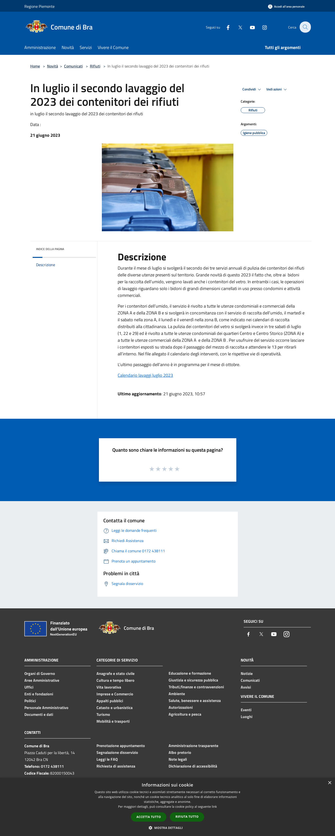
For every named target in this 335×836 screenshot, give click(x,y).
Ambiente (177, 694)
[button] (167, 827)
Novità (52, 66)
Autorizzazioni (181, 707)
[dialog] (167, 807)
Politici (30, 701)
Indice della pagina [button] (50, 249)
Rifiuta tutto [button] (187, 817)
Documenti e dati (38, 714)
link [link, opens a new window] (214, 807)
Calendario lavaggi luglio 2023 (145, 375)
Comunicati (73, 66)
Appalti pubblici (109, 701)
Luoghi (246, 716)
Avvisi (246, 687)
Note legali (178, 759)
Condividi (252, 89)
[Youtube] (249, 27)
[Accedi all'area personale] (286, 6)
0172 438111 (52, 766)
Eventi (246, 710)
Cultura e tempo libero (115, 680)
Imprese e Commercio (114, 694)
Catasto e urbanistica (114, 707)
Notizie (247, 673)
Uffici (28, 687)
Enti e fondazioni (38, 694)
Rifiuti (95, 66)
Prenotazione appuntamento (120, 746)
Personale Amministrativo (46, 707)
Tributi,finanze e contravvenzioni (196, 687)
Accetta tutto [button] (148, 817)
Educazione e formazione (190, 673)
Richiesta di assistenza (115, 766)
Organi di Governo (39, 673)
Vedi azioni (277, 89)
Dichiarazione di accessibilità (193, 766)
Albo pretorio (180, 752)
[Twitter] (237, 27)
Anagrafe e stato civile (115, 673)
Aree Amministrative (41, 680)
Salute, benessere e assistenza (195, 700)
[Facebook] (225, 27)
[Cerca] (305, 27)
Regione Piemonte (39, 6)
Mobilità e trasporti (113, 721)
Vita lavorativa (108, 687)
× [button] (329, 783)
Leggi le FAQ (107, 759)
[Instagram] (262, 27)
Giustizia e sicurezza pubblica (193, 680)
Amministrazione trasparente (193, 746)
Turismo (103, 714)
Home (35, 66)
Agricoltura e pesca (185, 714)
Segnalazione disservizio (117, 752)
